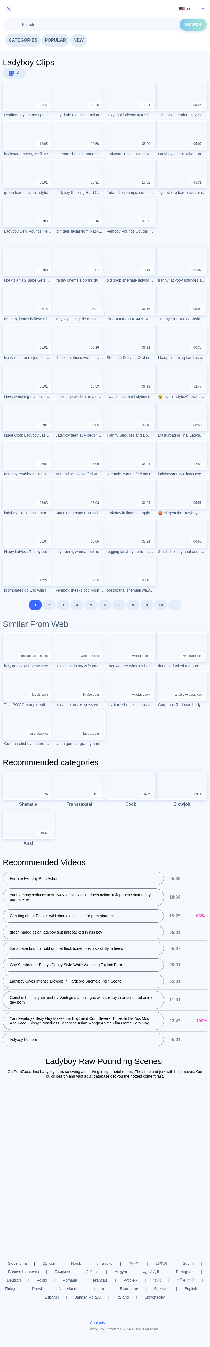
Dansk (37, 1289)
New (79, 40)
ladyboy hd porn (23, 1040)
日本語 (161, 1263)
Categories (23, 40)
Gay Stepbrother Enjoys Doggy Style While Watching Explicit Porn (66, 965)
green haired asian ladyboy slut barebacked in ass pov (56, 932)
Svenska (161, 1289)
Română (70, 1280)
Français (100, 1280)
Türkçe (10, 1289)
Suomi (188, 1263)
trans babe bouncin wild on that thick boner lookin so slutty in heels (66, 949)
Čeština (92, 1272)
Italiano (122, 1297)
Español (52, 1297)
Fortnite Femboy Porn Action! (34, 879)
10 (161, 605)
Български (129, 1289)
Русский (130, 1280)
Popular (55, 40)
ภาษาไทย (105, 1263)
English (191, 1289)
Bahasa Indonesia (23, 1272)
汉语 (157, 1280)
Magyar (121, 1272)
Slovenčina (17, 1263)
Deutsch (14, 1280)
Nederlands (68, 1289)
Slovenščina (155, 1297)
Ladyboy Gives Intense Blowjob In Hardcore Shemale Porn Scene (66, 981)
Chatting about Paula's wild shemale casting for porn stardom (62, 916)
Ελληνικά (62, 1272)
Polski (42, 1280)
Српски (48, 1263)
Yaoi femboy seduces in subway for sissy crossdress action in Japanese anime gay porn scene (80, 897)
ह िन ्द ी (186, 1280)
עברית (99, 1289)
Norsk (76, 1263)
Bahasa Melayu (87, 1297)
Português (185, 1272)
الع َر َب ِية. (151, 1272)
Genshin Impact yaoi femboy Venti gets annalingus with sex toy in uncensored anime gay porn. (81, 1000)
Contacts (97, 1323)
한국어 (134, 1263)
